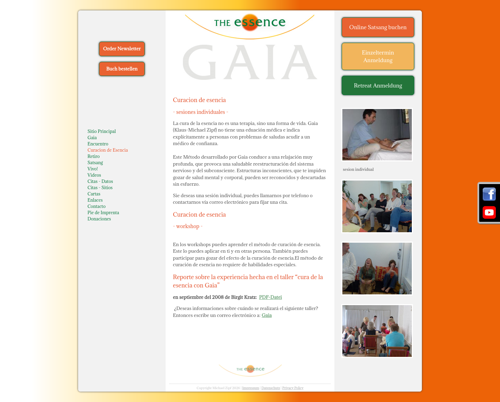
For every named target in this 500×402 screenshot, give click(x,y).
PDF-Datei (270, 297)
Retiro (94, 156)
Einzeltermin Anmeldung (378, 56)
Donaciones (99, 218)
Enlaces (95, 200)
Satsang (95, 162)
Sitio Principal (102, 131)
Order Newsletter (122, 48)
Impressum (250, 388)
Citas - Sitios (100, 187)
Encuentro (98, 143)
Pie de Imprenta (103, 212)
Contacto (97, 206)
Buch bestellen (122, 69)
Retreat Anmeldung (378, 85)
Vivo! (93, 168)
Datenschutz (270, 388)
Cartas (94, 193)
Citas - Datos (100, 181)
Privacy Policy (292, 388)
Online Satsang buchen (378, 27)
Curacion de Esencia (108, 150)
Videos (94, 175)
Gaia (92, 137)
